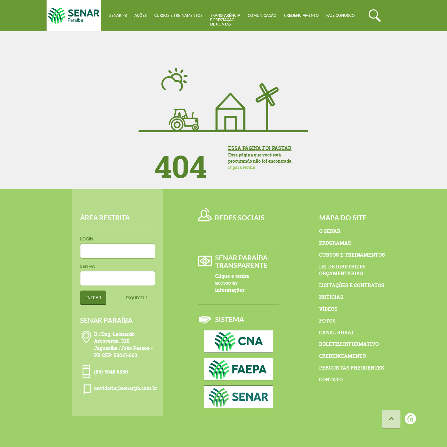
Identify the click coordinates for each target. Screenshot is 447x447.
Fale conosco (340, 15)
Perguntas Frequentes (351, 367)
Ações (140, 15)
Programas (335, 243)
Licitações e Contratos (351, 285)
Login (86, 239)
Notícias (331, 297)
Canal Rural (336, 332)
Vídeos (328, 308)
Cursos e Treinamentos (178, 15)
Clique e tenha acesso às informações (232, 283)
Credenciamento (301, 15)
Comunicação (262, 15)
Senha (87, 266)
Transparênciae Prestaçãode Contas (225, 20)
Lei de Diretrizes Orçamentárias (342, 270)
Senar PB (118, 15)
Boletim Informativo (349, 344)
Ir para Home (241, 167)
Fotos (327, 320)
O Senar (330, 231)
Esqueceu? (136, 297)
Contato (331, 379)
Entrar (93, 297)
